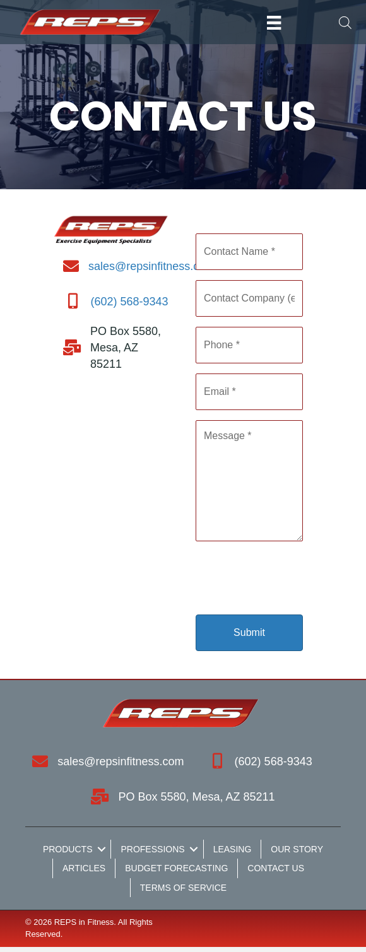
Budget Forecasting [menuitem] (176, 868)
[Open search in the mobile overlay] (340, 22)
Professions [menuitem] (152, 849)
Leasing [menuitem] (232, 849)
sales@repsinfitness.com (151, 266)
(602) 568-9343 (129, 301)
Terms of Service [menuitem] (183, 888)
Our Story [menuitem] (297, 849)
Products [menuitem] (68, 849)
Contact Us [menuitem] (275, 868)
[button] (101, 849)
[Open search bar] (345, 22)
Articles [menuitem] (83, 868)
